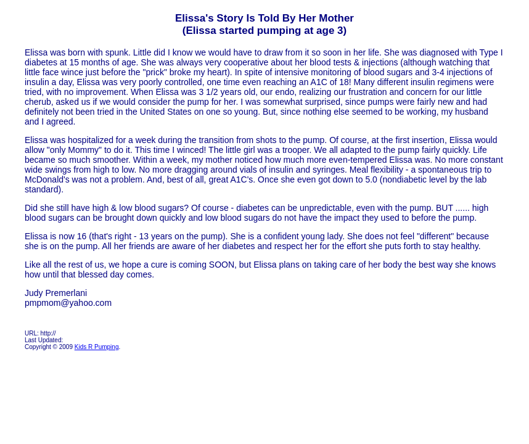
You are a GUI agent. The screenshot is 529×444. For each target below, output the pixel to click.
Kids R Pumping (97, 346)
